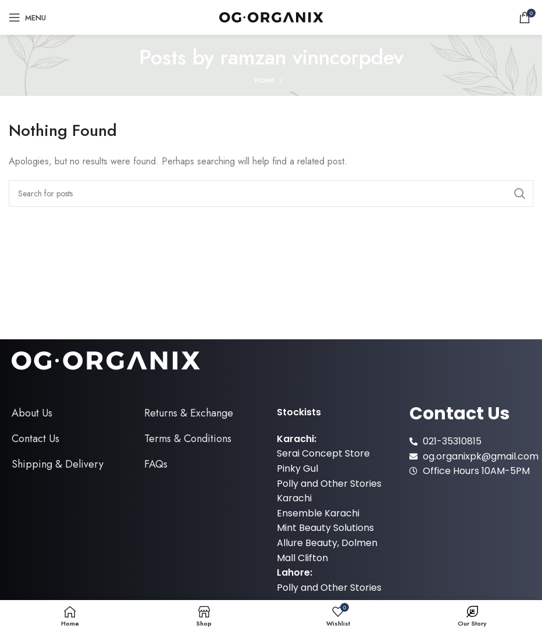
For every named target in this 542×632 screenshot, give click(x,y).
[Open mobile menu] (27, 17)
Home (264, 80)
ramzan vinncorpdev (312, 57)
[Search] (271, 193)
